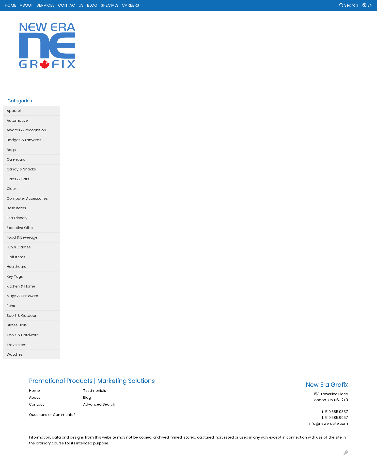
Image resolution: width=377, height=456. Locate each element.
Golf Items (16, 257)
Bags (204, 21)
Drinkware (225, 21)
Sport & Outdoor (21, 315)
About (34, 397)
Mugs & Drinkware (22, 295)
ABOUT (26, 5)
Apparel (184, 21)
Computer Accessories (27, 198)
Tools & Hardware (23, 335)
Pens (11, 305)
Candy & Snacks (21, 169)
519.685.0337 (336, 411)
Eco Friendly (17, 217)
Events (248, 21)
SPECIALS (109, 5)
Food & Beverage (22, 237)
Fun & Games (19, 247)
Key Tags (15, 276)
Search (348, 5)
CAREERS (130, 5)
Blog (87, 397)
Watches (15, 354)
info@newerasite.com (328, 423)
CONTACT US (70, 5)
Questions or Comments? (52, 414)
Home (34, 390)
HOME (10, 5)
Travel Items (18, 344)
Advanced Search (99, 404)
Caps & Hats (18, 179)
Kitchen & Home (21, 286)
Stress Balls (17, 325)
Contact (36, 404)
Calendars (16, 159)
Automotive (17, 120)
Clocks (12, 188)
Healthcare (16, 266)
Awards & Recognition (26, 130)
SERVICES (46, 5)
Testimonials (94, 390)
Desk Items (16, 208)
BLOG (92, 5)
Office (267, 21)
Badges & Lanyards (24, 139)
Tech (285, 21)
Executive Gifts (20, 227)
